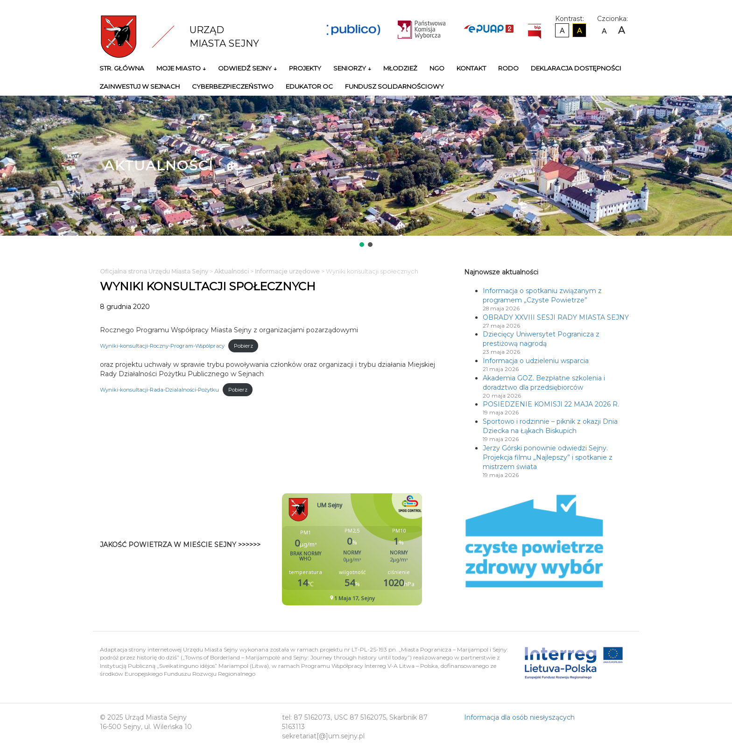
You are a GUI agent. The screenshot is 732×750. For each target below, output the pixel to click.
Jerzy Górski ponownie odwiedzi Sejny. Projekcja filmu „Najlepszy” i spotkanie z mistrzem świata (547, 457)
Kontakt (471, 68)
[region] (366, 172)
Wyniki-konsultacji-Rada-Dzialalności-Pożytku (159, 389)
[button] (361, 244)
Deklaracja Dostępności (576, 68)
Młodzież (400, 68)
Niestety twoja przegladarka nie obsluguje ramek (375, 549)
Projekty (305, 68)
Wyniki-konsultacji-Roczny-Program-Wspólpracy (162, 346)
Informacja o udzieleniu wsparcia (536, 361)
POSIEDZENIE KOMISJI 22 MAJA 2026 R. (551, 404)
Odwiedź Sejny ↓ (247, 68)
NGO (436, 68)
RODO (508, 68)
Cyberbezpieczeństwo (233, 86)
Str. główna (121, 68)
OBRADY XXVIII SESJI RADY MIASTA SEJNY (556, 317)
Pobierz (243, 346)
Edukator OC (309, 86)
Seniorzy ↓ (352, 68)
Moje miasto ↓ (181, 68)
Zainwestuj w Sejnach (139, 86)
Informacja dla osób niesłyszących (519, 717)
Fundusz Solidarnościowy (394, 86)
